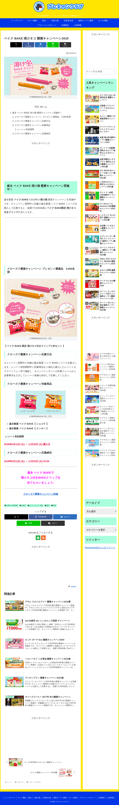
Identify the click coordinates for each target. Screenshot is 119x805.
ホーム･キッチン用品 (35, 505)
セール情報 (73, 798)
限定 (53, 505)
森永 (47, 505)
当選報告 (101, 798)
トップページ (10, 798)
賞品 (29, 798)
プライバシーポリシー (87, 798)
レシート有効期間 (25, 129)
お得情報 (110, 798)
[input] (100, 71)
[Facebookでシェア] (28, 44)
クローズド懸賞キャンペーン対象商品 (32, 125)
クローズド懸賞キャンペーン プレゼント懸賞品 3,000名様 (43, 117)
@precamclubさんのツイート (100, 547)
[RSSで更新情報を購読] (43, 537)
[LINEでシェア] (53, 44)
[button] (65, 44)
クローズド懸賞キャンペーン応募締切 (32, 133)
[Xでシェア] (16, 44)
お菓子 (23, 505)
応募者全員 (47, 798)
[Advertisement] (40, 161)
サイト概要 (22, 798)
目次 (37, 106)
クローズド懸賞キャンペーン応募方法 (32, 121)
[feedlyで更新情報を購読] (38, 537)
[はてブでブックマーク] (41, 44)
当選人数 (37, 798)
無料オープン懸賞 (59, 798)
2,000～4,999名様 (11, 505)
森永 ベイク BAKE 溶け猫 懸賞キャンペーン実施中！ (37, 113)
